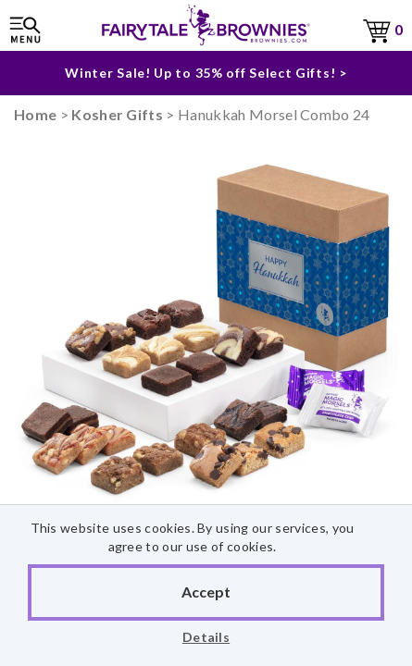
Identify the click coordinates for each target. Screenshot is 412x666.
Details (206, 637)
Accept (206, 591)
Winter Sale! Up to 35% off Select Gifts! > (205, 67)
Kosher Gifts (117, 114)
